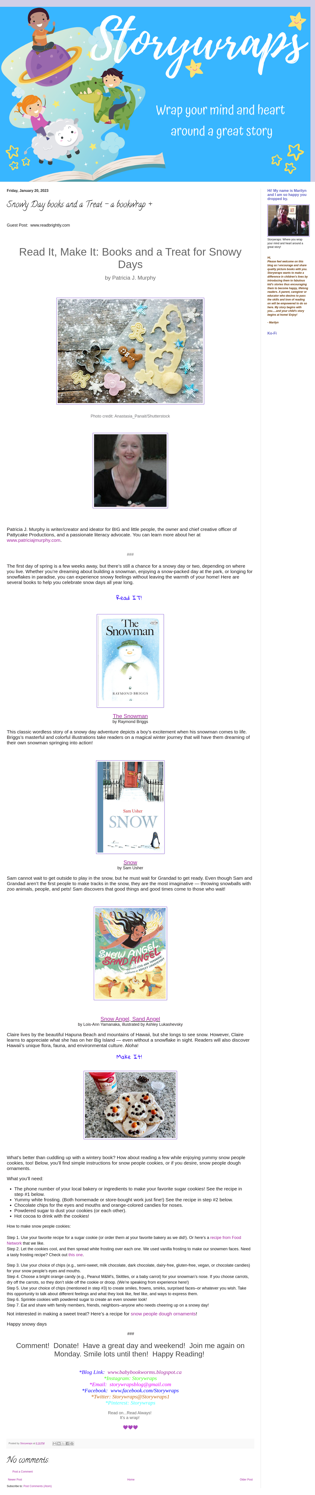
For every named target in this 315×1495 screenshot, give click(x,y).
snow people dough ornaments (163, 1313)
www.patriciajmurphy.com (34, 540)
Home (131, 1479)
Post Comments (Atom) (37, 1486)
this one (75, 1255)
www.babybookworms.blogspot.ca (145, 1372)
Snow (130, 862)
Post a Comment (22, 1471)
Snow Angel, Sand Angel (130, 1019)
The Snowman (130, 716)
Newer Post (15, 1479)
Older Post (246, 1479)
